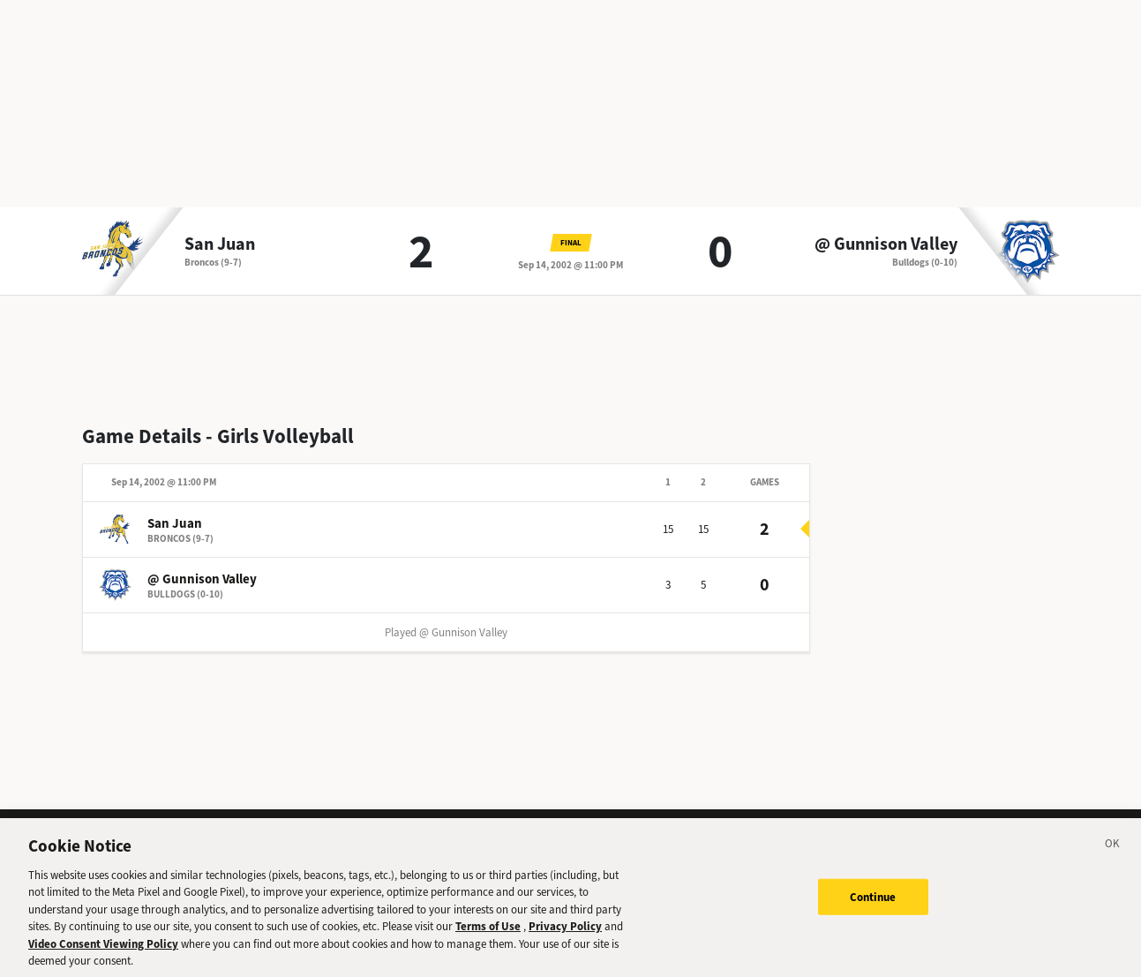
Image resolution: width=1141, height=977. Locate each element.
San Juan (219, 244)
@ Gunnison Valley (885, 244)
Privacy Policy (565, 930)
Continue (873, 900)
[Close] (1112, 849)
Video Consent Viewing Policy (103, 947)
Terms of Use (488, 930)
